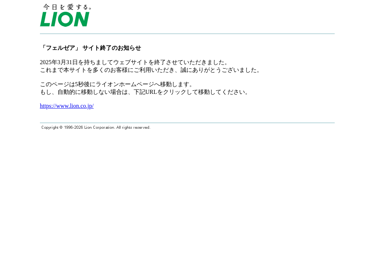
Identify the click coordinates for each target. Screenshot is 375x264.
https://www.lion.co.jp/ (67, 106)
